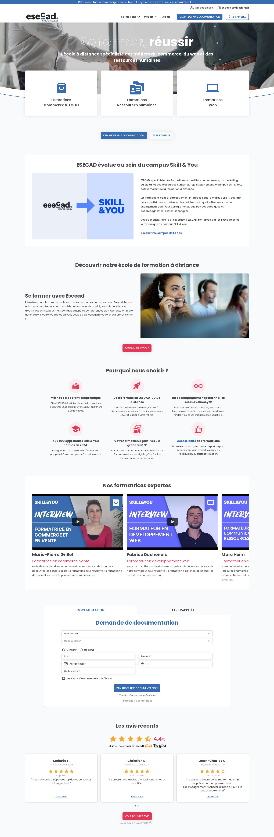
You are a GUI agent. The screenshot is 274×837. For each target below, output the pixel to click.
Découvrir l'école (137, 348)
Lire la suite (61, 796)
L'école (165, 16)
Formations (128, 16)
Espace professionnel (233, 8)
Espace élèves (201, 8)
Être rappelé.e (237, 16)
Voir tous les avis (137, 816)
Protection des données (137, 700)
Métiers (149, 16)
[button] (137, 633)
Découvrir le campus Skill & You (161, 233)
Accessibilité (186, 441)
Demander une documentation (200, 16)
